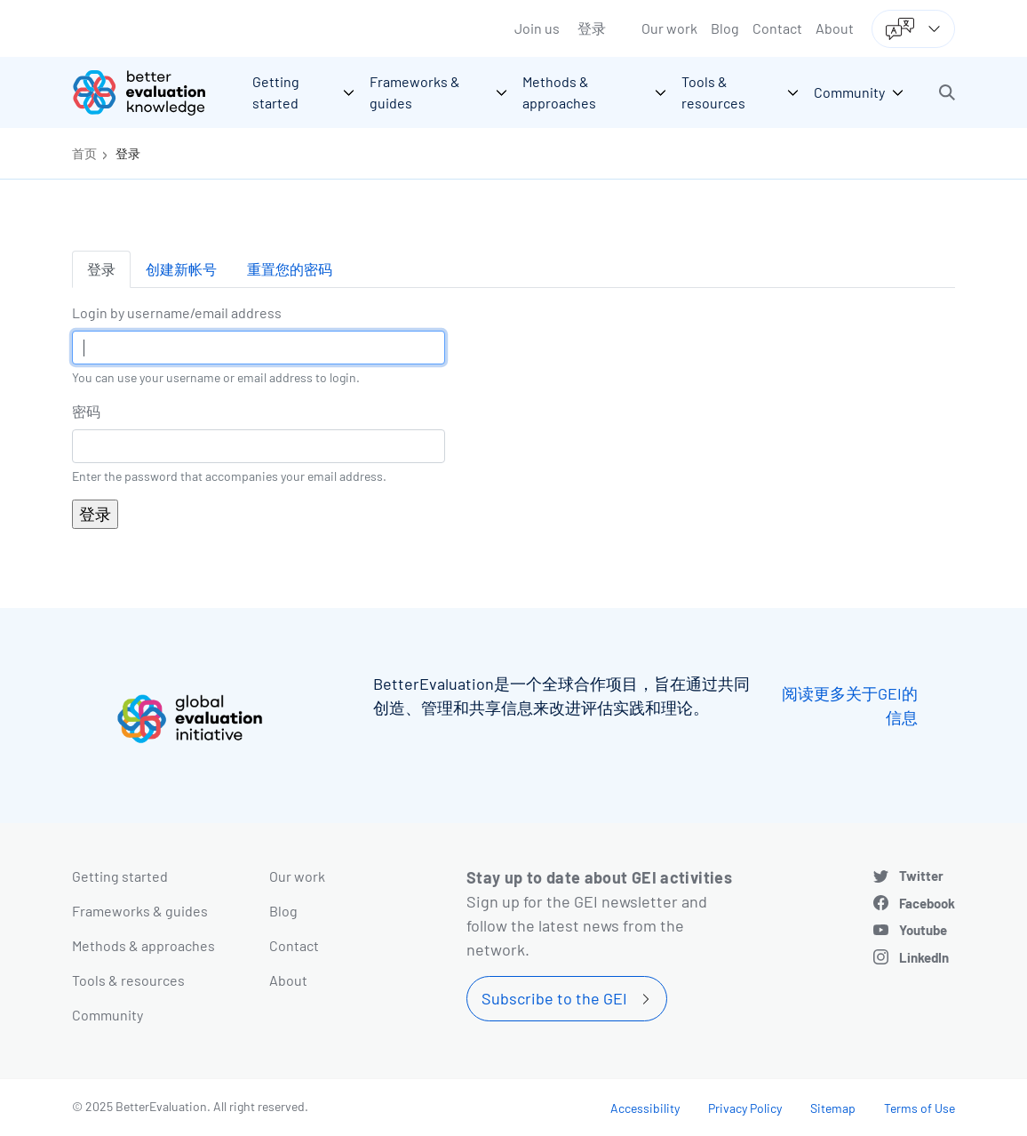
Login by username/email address (177, 312)
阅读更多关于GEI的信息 (850, 705)
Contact (777, 28)
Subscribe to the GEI (554, 998)
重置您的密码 (289, 268)
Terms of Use (919, 1108)
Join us (537, 28)
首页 (84, 153)
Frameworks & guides (140, 910)
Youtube (923, 930)
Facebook (927, 903)
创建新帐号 (181, 268)
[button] (947, 92)
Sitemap (833, 1108)
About (835, 28)
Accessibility (645, 1108)
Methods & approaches (143, 945)
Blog (725, 28)
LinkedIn (924, 957)
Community (107, 1014)
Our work (669, 28)
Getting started (120, 876)
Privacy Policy (745, 1108)
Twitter (921, 876)
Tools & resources (128, 980)
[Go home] (152, 92)
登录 (591, 28)
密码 (86, 411)
